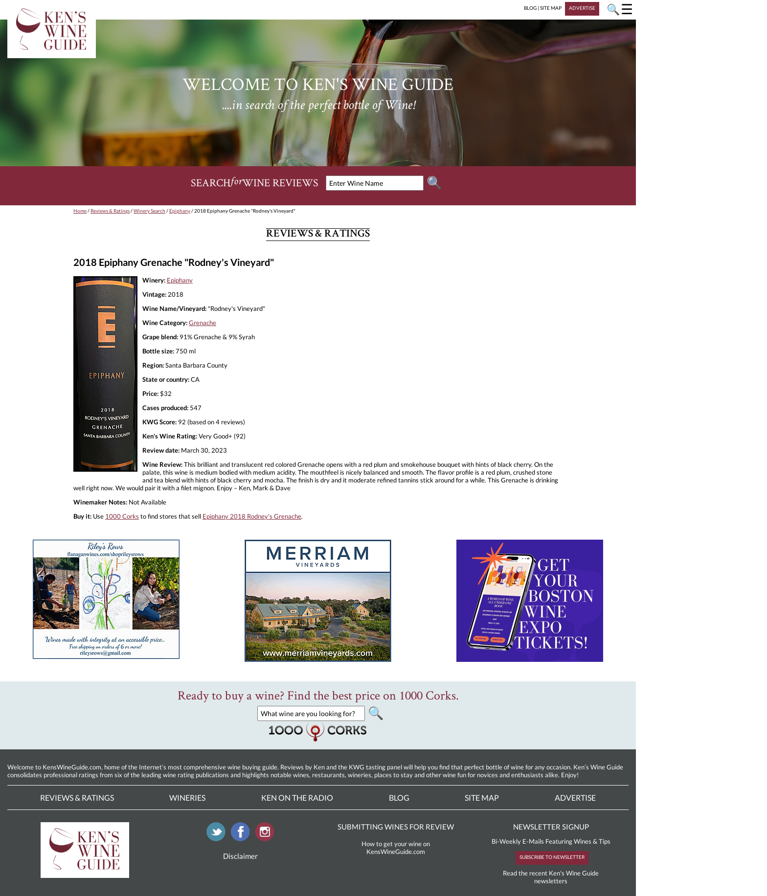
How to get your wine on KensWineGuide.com (395, 847)
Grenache (202, 323)
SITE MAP (551, 8)
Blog (399, 797)
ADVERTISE (582, 8)
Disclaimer (240, 856)
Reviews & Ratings (110, 211)
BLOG (530, 8)
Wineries (187, 797)
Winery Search (149, 211)
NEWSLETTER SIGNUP (551, 826)
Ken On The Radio (297, 797)
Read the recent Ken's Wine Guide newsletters (551, 877)
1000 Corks (122, 516)
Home (80, 211)
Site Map (482, 797)
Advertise (575, 797)
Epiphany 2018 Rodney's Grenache (252, 516)
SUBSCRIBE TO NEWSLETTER (552, 857)
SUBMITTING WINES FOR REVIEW (396, 826)
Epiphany (179, 211)
